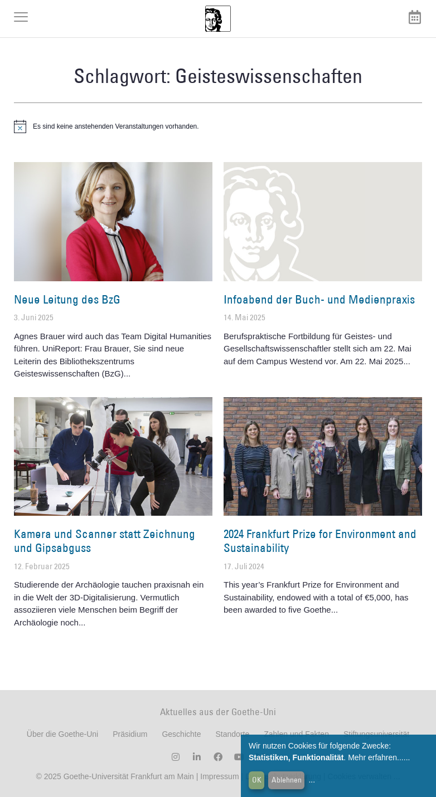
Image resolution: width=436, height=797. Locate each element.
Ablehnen (287, 780)
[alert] (218, 126)
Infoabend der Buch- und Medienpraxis (319, 299)
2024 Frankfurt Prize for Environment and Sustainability (320, 540)
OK (256, 780)
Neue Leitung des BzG (67, 299)
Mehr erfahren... (376, 757)
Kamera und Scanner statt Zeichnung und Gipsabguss (104, 540)
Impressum (218, 776)
